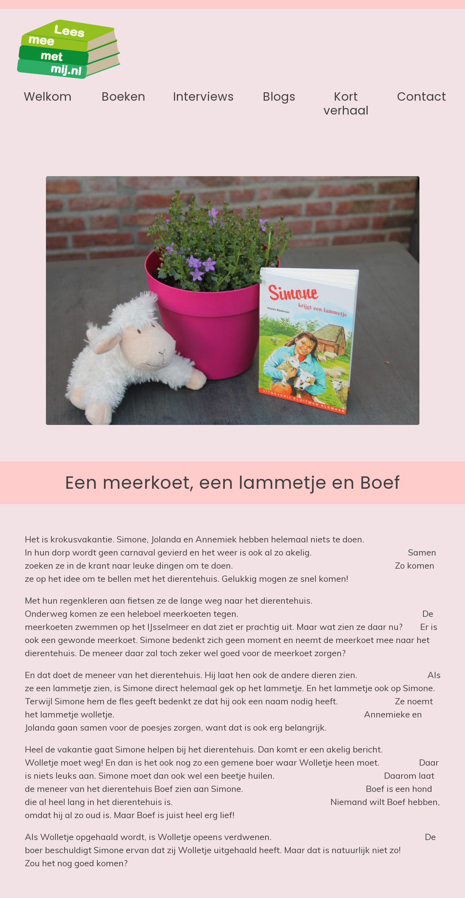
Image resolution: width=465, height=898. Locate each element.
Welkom (48, 96)
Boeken (124, 96)
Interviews (203, 96)
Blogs (279, 96)
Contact (421, 96)
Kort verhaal (346, 103)
